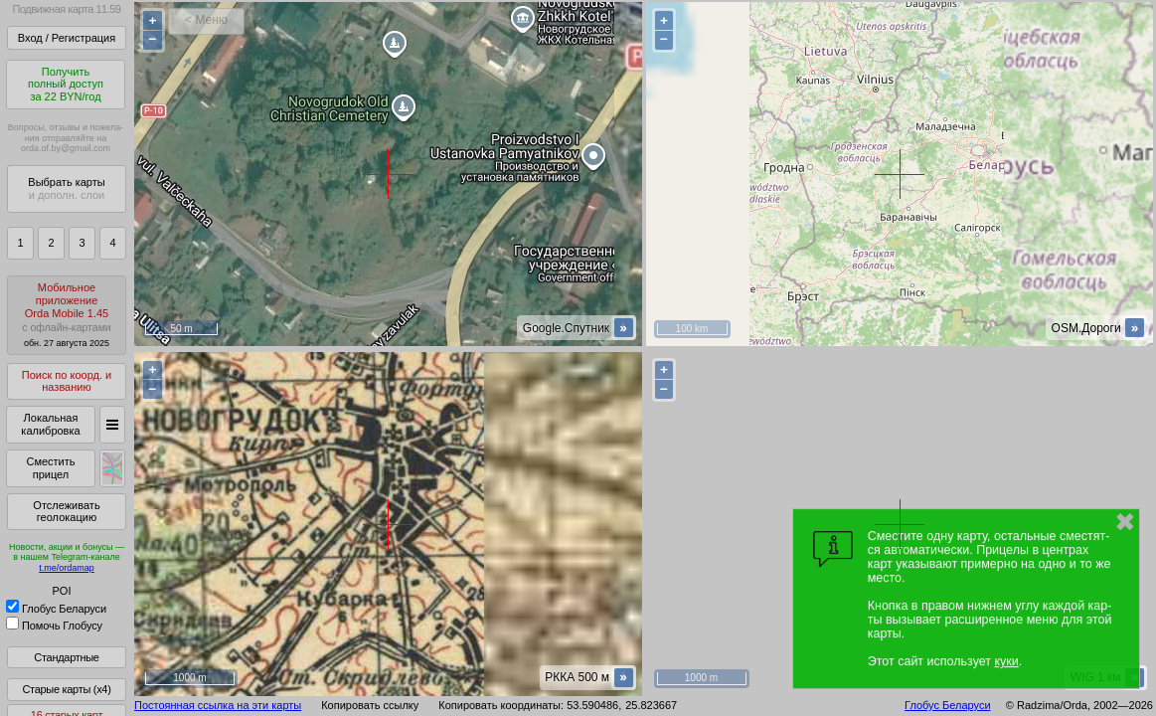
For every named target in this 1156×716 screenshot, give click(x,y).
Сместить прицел (50, 467)
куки (1006, 661)
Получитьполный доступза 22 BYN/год (65, 84)
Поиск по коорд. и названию (66, 381)
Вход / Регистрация (66, 38)
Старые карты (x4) (66, 689)
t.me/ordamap (66, 568)
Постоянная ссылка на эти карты (217, 705)
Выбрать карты (66, 188)
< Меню (206, 20)
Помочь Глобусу (54, 625)
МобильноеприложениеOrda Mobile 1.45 (66, 314)
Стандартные (66, 657)
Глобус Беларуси (56, 609)
